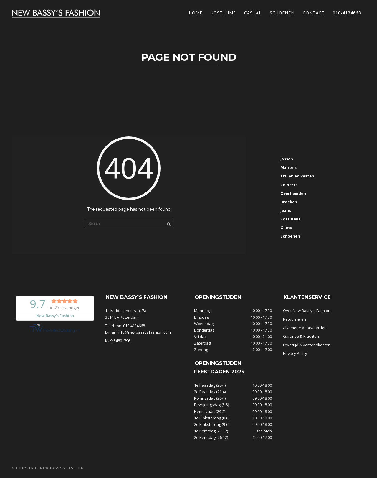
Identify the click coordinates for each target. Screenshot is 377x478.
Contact (314, 13)
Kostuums (223, 13)
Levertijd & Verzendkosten (306, 344)
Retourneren (294, 319)
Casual (253, 13)
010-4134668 (347, 13)
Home (195, 13)
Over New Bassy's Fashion (306, 310)
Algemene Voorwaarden (305, 327)
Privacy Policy (295, 353)
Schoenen (282, 13)
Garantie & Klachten (301, 336)
